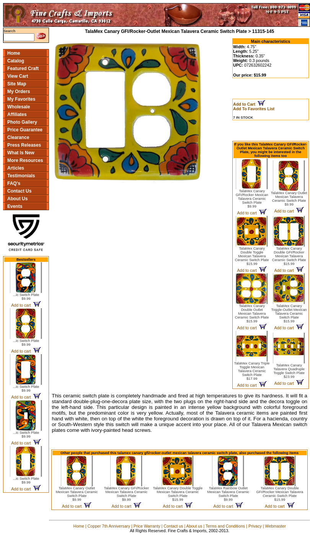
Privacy (255, 526)
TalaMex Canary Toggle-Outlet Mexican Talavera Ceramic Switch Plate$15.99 (289, 313)
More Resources (25, 160)
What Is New (20, 152)
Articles (15, 168)
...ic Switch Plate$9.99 (26, 297)
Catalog (15, 61)
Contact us (173, 526)
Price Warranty (147, 526)
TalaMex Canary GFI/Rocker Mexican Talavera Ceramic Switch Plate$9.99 (252, 198)
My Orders (18, 91)
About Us (17, 198)
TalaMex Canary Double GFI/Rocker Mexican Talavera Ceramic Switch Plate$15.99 (289, 256)
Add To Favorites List (253, 108)
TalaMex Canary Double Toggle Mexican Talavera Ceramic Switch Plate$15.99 (252, 256)
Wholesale (18, 106)
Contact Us (19, 191)
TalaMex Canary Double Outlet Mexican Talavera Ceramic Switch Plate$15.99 (252, 313)
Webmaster (275, 526)
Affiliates (17, 114)
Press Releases (24, 145)
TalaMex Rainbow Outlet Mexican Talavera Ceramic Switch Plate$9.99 (228, 494)
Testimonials (21, 175)
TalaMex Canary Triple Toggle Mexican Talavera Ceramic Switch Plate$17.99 (252, 371)
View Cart (17, 76)
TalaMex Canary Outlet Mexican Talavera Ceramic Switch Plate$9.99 (289, 198)
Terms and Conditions (225, 526)
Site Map (16, 84)
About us (194, 526)
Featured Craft (23, 68)
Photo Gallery (22, 122)
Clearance (18, 137)
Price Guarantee (24, 129)
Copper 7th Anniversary (109, 526)
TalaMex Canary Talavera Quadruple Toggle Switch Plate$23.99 (288, 371)
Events (14, 206)
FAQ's (13, 183)
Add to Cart (249, 104)
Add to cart (26, 305)
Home (13, 53)
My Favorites (21, 99)
